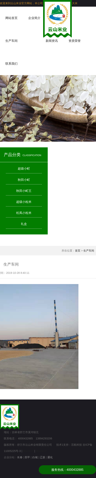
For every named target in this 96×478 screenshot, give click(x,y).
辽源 (42, 457)
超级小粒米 (23, 201)
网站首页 (11, 18)
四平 (27, 457)
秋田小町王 (23, 190)
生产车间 (11, 40)
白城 (35, 457)
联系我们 (11, 63)
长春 (20, 457)
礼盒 (24, 224)
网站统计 (28, 451)
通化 (50, 457)
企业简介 (34, 18)
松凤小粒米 (23, 212)
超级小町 (24, 168)
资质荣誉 (75, 40)
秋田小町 (24, 179)
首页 (77, 250)
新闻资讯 (52, 40)
